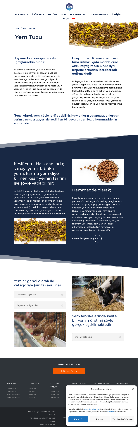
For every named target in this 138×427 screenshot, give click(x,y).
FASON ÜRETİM (77, 14)
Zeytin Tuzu (55, 391)
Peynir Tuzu (55, 394)
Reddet (100, 419)
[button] (132, 389)
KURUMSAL (20, 14)
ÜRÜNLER (37, 14)
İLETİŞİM (116, 14)
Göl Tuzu (32, 391)
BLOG (66, 19)
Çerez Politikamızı (91, 409)
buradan (110, 412)
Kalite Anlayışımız (13, 397)
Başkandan (11, 391)
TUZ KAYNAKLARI (97, 14)
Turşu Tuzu (55, 397)
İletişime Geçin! (69, 370)
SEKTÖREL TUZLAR (57, 14)
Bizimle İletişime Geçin (84, 238)
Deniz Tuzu (33, 388)
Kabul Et (78, 419)
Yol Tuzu (32, 397)
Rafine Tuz (33, 394)
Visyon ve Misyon (13, 394)
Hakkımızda (11, 388)
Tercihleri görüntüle (122, 419)
